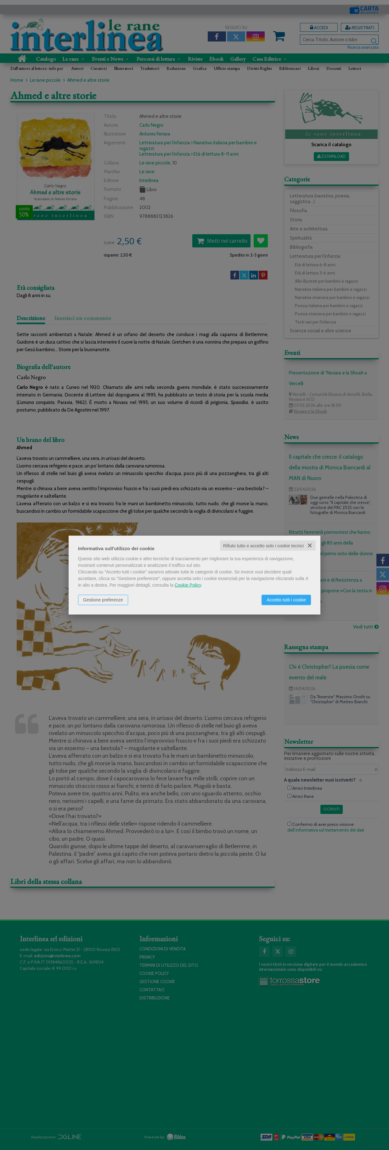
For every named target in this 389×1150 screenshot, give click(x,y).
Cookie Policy (188, 584)
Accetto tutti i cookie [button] (286, 599)
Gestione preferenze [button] (103, 599)
